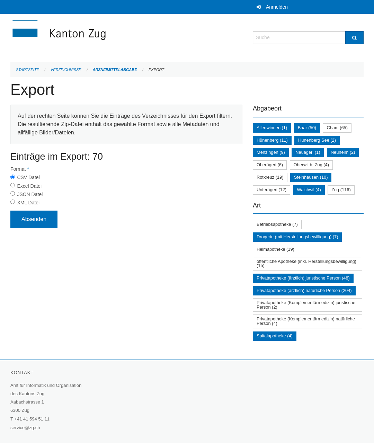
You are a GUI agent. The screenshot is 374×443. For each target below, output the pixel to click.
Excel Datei (29, 186)
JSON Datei (30, 194)
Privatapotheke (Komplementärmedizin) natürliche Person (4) (306, 321)
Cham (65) (337, 127)
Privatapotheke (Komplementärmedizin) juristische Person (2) (306, 305)
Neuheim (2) (343, 152)
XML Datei (28, 202)
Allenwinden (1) (272, 127)
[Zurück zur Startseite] (100, 37)
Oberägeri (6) (270, 164)
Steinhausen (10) (311, 177)
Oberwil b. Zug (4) (311, 164)
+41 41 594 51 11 (32, 419)
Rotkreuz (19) (270, 177)
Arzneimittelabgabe (114, 70)
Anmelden (277, 7)
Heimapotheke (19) (275, 249)
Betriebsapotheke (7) (277, 224)
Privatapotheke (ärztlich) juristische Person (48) (303, 278)
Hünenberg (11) (272, 140)
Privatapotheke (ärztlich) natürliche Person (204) (304, 290)
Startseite (27, 70)
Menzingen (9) (271, 152)
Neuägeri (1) (307, 152)
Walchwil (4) (309, 189)
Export (156, 70)
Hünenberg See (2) (317, 140)
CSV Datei (28, 177)
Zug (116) (340, 189)
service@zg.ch (25, 427)
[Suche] (354, 37)
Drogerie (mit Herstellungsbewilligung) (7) (297, 236)
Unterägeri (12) (271, 189)
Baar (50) (307, 127)
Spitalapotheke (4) (275, 335)
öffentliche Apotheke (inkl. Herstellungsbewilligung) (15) (306, 263)
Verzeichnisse (66, 70)
